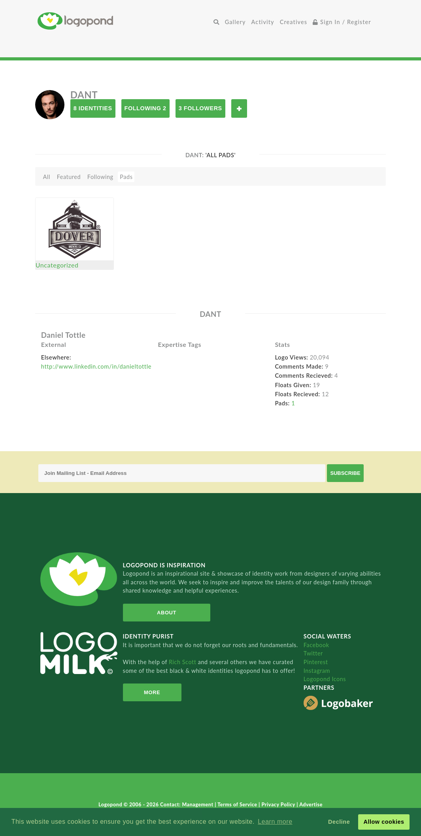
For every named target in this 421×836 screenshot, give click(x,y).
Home (124, 21)
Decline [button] (339, 822)
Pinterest (316, 662)
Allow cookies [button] (383, 822)
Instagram (317, 670)
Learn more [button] (275, 821)
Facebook (316, 645)
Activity (262, 22)
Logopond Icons (325, 679)
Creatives (293, 22)
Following (100, 176)
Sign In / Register (342, 22)
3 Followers (200, 108)
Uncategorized (57, 265)
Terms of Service (238, 805)
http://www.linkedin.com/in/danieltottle (96, 366)
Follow (239, 108)
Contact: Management (187, 805)
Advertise (311, 805)
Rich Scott (183, 662)
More (152, 692)
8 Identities (93, 108)
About (166, 613)
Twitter (313, 653)
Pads (126, 176)
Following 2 (145, 108)
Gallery (235, 22)
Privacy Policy (278, 805)
